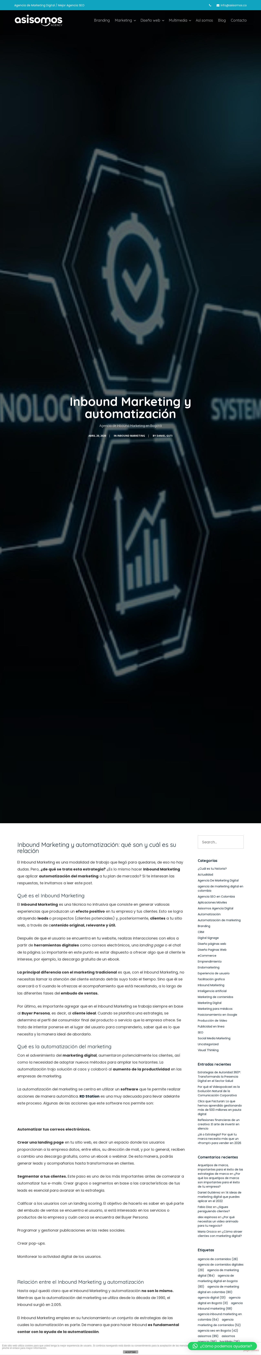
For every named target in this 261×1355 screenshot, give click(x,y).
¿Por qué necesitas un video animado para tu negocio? (218, 1221)
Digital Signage (208, 938)
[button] (222, 1346)
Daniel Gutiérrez (209, 1192)
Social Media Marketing (214, 1038)
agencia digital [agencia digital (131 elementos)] (212, 1298)
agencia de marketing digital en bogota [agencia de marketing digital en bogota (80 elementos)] (218, 1281)
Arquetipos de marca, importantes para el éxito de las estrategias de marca (220, 1169)
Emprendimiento (210, 961)
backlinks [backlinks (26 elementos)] (230, 1342)
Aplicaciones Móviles (212, 902)
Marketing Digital (209, 1003)
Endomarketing (208, 967)
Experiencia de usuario (214, 973)
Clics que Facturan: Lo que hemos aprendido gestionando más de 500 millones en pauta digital (220, 1107)
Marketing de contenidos (215, 997)
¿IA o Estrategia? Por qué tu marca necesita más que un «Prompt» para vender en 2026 (219, 1138)
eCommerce (207, 956)
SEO (200, 1032)
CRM (201, 932)
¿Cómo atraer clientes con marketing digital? (220, 1234)
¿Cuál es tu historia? (212, 869)
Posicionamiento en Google (217, 1015)
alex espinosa (207, 1217)
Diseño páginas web (212, 944)
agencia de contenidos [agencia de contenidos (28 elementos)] (218, 1259)
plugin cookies (251, 1350)
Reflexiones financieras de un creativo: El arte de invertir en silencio (219, 1124)
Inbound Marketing (131, 435)
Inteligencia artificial (212, 991)
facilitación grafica (211, 979)
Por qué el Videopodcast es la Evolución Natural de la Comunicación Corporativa (219, 1091)
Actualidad (205, 875)
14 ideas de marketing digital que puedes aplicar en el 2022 (219, 1196)
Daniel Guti (165, 435)
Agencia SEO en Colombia (216, 897)
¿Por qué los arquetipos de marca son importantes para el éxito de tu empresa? (219, 1180)
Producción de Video (212, 1021)
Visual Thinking (208, 1050)
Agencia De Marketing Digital (218, 880)
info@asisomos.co (234, 5)
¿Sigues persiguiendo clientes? (214, 1209)
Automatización (209, 914)
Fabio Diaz (205, 1207)
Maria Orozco (207, 1232)
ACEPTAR (130, 1352)
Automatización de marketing (219, 920)
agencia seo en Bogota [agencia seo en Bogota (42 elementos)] (218, 1331)
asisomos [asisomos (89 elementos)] (208, 1336)
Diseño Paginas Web (212, 950)
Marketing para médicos (215, 1009)
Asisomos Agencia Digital (215, 908)
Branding (204, 926)
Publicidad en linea (211, 1026)
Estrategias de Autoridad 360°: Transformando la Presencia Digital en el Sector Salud (219, 1076)
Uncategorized (208, 1044)
